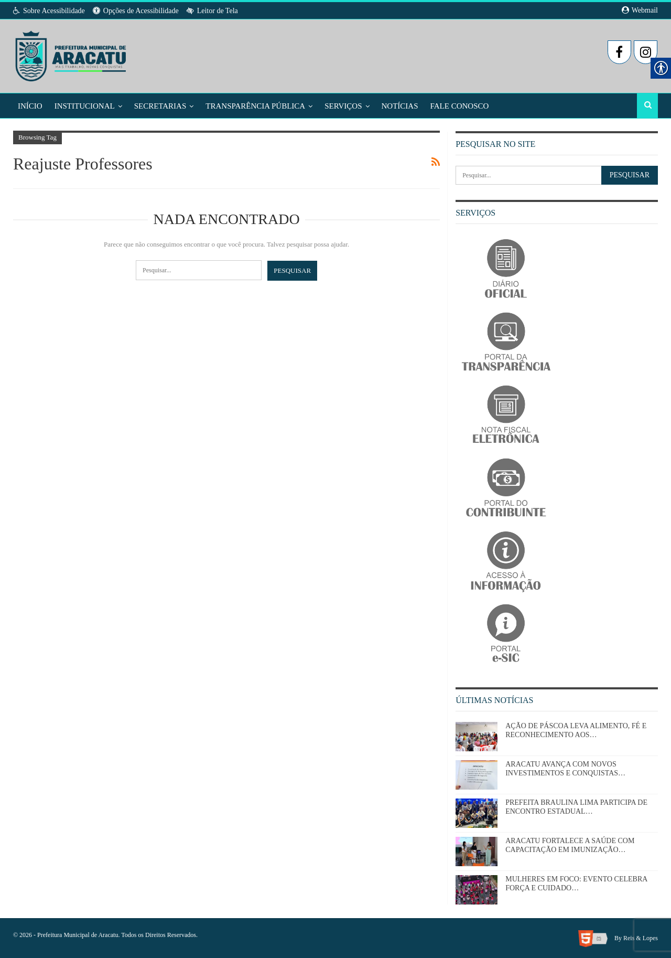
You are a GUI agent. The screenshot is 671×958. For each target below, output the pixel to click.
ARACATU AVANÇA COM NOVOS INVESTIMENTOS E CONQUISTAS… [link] (565, 768)
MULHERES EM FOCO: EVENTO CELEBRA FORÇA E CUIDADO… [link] (576, 883)
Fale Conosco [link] (459, 106)
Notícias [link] (400, 106)
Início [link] (30, 106)
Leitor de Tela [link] (212, 11)
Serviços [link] (343, 106)
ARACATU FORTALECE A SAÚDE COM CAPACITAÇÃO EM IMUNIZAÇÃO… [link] (569, 845)
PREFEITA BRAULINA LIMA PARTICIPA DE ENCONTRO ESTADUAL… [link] (576, 807)
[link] (71, 53)
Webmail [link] (640, 10)
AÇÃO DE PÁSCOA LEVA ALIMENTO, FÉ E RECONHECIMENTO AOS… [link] (575, 730)
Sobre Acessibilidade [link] (49, 11)
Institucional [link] (85, 106)
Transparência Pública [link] (255, 106)
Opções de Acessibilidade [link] (136, 11)
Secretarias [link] (160, 106)
